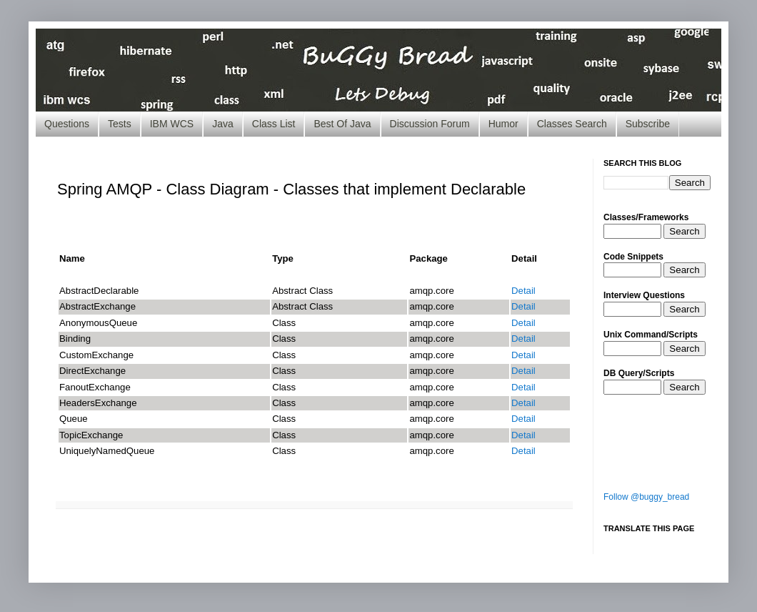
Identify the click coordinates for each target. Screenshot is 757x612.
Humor (503, 123)
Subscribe (648, 123)
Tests (119, 123)
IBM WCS (172, 123)
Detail (523, 290)
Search (684, 231)
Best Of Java (342, 123)
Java (223, 123)
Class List (274, 123)
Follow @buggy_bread (646, 497)
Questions (66, 123)
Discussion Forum (430, 123)
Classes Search (572, 123)
